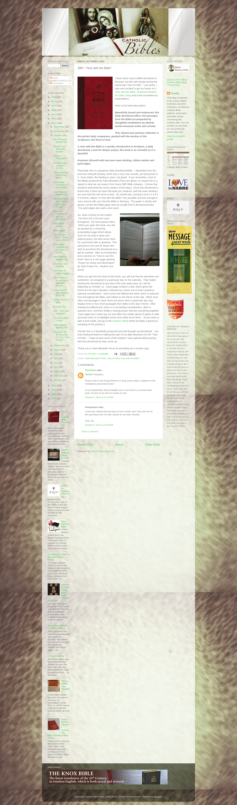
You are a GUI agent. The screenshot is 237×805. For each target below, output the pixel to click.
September (59, 345)
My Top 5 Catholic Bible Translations (65, 418)
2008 (54, 398)
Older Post (152, 444)
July (56, 354)
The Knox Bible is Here (60, 319)
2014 (54, 114)
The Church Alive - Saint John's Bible (60, 237)
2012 (54, 123)
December (59, 127)
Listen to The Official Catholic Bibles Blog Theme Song (177, 82)
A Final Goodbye (56, 656)
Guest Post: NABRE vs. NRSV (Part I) (58, 626)
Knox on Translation (60, 157)
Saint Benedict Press (95, 358)
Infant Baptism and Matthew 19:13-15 (60, 293)
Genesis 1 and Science (60, 265)
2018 (54, 97)
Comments (56, 83)
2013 (54, 118)
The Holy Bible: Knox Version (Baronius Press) (61, 203)
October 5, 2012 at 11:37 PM (99, 397)
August (57, 350)
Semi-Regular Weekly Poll (60, 140)
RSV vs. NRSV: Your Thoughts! (65, 686)
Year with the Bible (130, 358)
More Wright (59, 230)
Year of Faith (113, 358)
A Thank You (59, 306)
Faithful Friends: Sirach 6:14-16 (65, 454)
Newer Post (85, 444)
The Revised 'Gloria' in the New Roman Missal (59, 557)
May (56, 363)
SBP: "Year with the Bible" (61, 312)
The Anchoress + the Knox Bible (60, 175)
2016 (54, 105)
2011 (54, 385)
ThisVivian (90, 370)
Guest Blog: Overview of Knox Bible (60, 185)
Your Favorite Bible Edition (65, 525)
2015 (54, 110)
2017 (54, 101)
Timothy (174, 93)
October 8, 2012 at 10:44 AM (99, 425)
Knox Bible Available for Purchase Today (60, 248)
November (59, 131)
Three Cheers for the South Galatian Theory (60, 282)
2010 (54, 390)
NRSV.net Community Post (65, 489)
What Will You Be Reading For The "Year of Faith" (61, 336)
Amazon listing (120, 321)
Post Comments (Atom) (102, 451)
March (57, 371)
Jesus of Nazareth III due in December (60, 215)
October (58, 135)
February (58, 376)
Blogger (158, 796)
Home (119, 444)
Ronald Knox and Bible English (59, 149)
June (56, 358)
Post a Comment (90, 431)
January (58, 380)
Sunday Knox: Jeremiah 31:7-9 (60, 165)
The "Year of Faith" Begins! (61, 272)
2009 (54, 394)
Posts (54, 78)
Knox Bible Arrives (58, 224)
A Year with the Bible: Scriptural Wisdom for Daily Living (136, 92)
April (56, 367)
